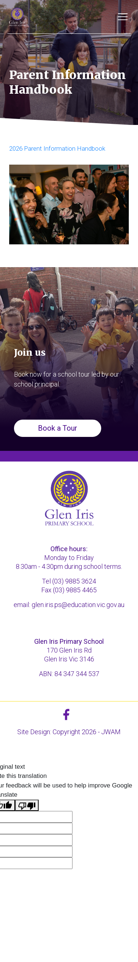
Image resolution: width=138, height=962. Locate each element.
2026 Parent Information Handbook (57, 148)
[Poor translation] (27, 805)
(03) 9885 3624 (74, 581)
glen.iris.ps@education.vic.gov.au (78, 605)
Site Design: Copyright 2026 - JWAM (69, 732)
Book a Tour (57, 428)
